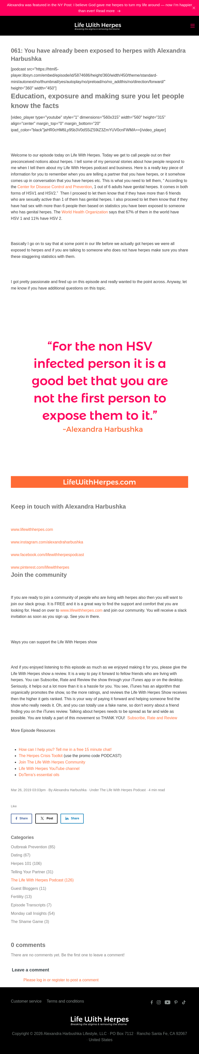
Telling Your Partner (32, 872)
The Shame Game (30, 921)
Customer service (26, 1001)
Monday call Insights (33, 913)
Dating (20, 855)
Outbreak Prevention (33, 847)
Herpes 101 (26, 863)
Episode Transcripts (31, 905)
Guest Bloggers (28, 888)
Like (14, 806)
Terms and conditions (65, 1001)
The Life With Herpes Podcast (123, 790)
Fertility (21, 897)
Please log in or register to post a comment (61, 980)
